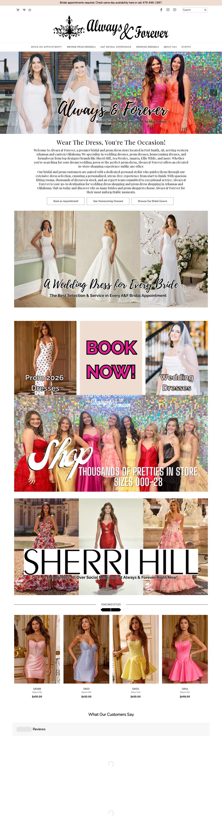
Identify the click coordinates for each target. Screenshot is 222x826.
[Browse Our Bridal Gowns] (153, 204)
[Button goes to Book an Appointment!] (66, 201)
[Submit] (205, 9)
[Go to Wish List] (24, 10)
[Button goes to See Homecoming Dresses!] (108, 201)
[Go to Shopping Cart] (18, 10)
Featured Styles (111, 604)
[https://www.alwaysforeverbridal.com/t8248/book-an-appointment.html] (111, 93)
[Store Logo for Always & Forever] (111, 28)
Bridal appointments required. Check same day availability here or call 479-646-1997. (111, 3)
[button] (46, 47)
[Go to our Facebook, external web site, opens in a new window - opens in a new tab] (161, 9)
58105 (135, 689)
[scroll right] (116, 609)
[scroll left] (106, 609)
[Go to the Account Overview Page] (29, 10)
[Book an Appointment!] (67, 204)
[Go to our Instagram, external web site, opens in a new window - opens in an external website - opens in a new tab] (167, 9)
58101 (86, 689)
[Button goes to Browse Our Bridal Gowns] (152, 201)
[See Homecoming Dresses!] (109, 204)
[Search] (195, 9)
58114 (185, 689)
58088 (37, 689)
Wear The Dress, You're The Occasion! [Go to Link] (111, 142)
